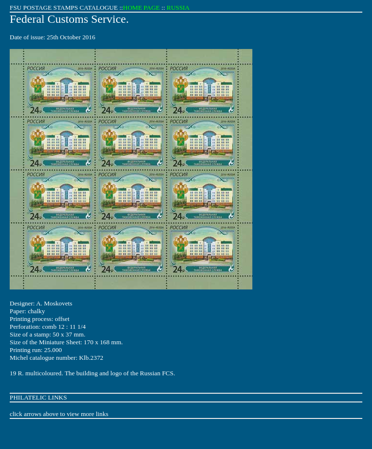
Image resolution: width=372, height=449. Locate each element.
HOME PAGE (141, 7)
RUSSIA (178, 7)
